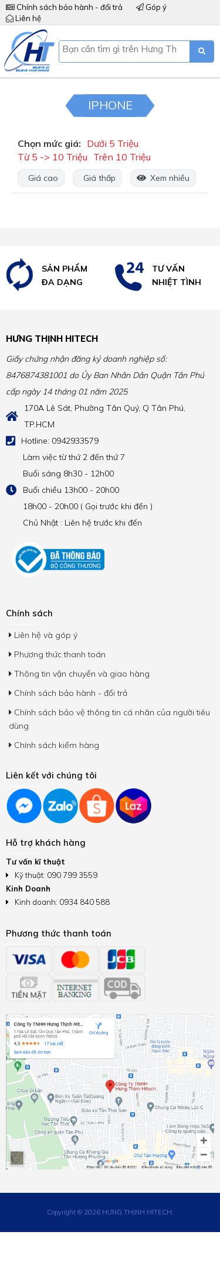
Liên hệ (23, 18)
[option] (55, 275)
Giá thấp (97, 178)
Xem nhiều (163, 178)
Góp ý (151, 7)
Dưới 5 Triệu (112, 143)
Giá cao (41, 178)
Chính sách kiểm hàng (54, 745)
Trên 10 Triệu (122, 157)
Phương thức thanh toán (57, 654)
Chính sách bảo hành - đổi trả (64, 7)
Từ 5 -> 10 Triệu (52, 157)
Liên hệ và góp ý (43, 635)
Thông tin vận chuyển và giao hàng (79, 673)
